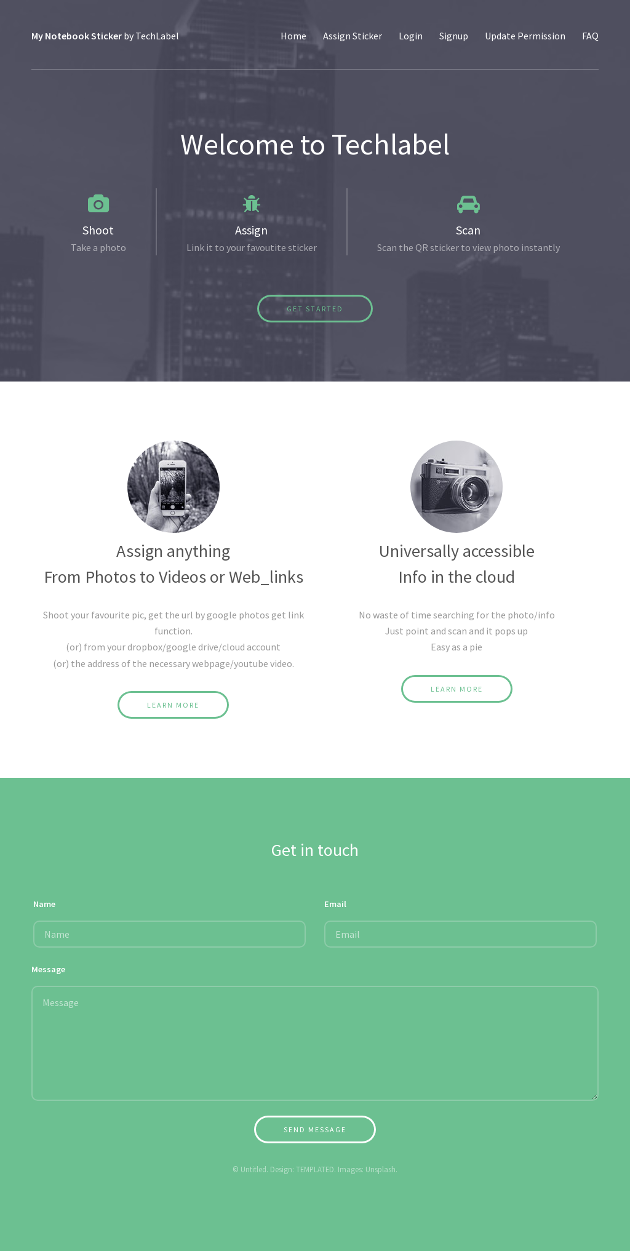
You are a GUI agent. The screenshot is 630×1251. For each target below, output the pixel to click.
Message (48, 969)
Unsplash (380, 1169)
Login (411, 36)
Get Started (315, 308)
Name (44, 903)
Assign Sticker (352, 36)
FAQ (590, 36)
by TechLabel (105, 36)
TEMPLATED (315, 1169)
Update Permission (525, 36)
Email (335, 903)
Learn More (173, 704)
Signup (453, 36)
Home (293, 36)
